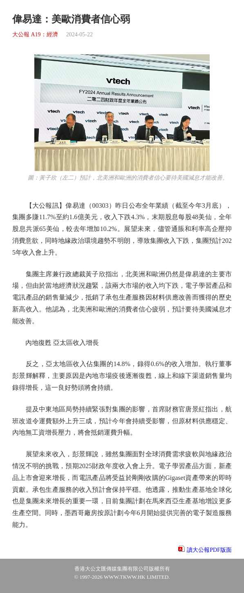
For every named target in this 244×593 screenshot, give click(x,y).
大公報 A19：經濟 (35, 34)
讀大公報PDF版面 (209, 550)
